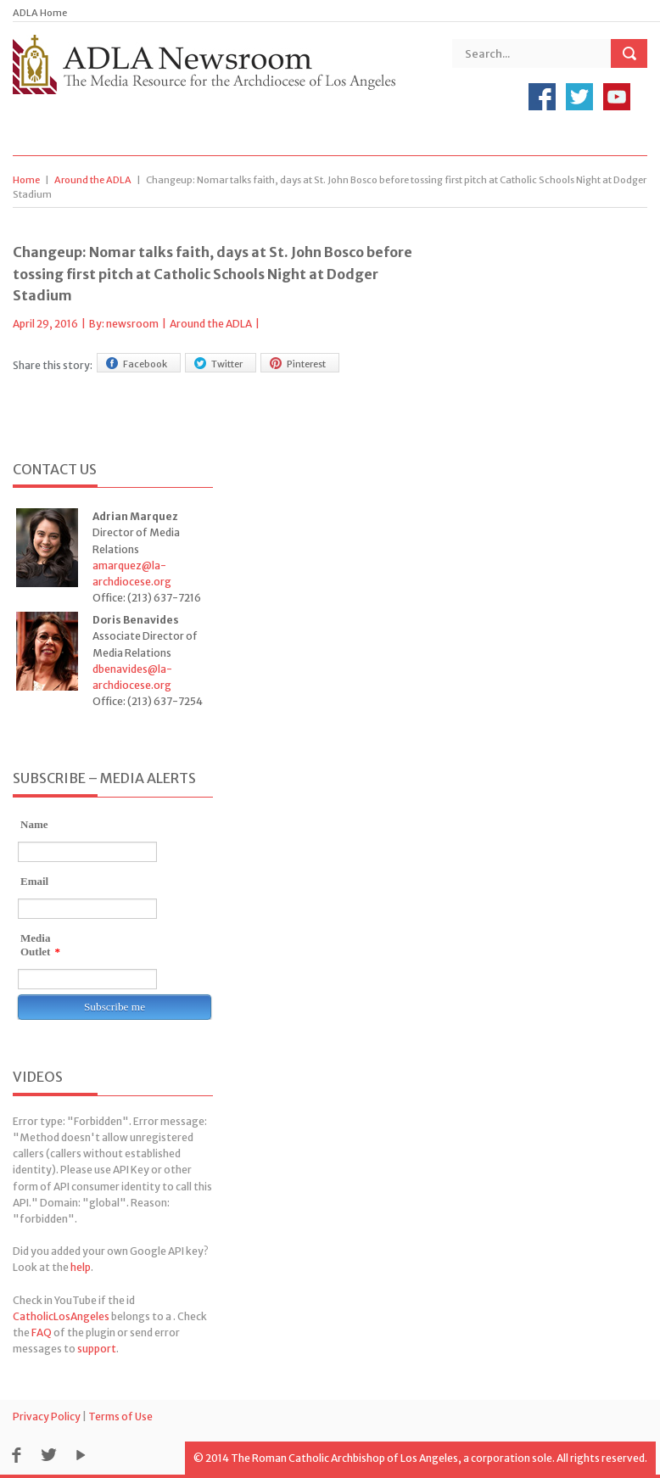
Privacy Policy (47, 1416)
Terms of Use (120, 1416)
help (80, 1267)
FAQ (41, 1332)
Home (26, 180)
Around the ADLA (92, 180)
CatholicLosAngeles (61, 1316)
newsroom (132, 323)
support (96, 1348)
